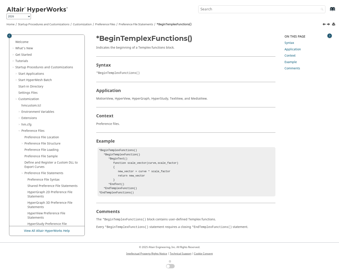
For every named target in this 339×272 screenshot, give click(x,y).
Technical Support (180, 254)
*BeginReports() (39, 51)
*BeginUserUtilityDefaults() (47, 121)
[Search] (321, 9)
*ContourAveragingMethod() (48, 185)
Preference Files (105, 24)
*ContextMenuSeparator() (46, 172)
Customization (82, 24)
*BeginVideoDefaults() (43, 128)
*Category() (36, 153)
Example (291, 62)
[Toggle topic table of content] (329, 35)
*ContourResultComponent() (48, 210)
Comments (292, 68)
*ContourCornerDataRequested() (51, 197)
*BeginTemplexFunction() (46, 83)
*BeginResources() (41, 58)
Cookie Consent (203, 254)
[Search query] (261, 9)
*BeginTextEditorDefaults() (47, 102)
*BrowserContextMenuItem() (48, 140)
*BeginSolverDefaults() (44, 64)
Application (293, 49)
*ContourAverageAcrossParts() (49, 178)
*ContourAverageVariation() (47, 191)
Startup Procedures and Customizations (43, 24)
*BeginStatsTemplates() (44, 70)
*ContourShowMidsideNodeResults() (54, 223)
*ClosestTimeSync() (41, 159)
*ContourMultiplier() (42, 204)
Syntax (289, 43)
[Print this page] (334, 24)
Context (290, 55)
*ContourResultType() (43, 217)
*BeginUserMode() (41, 115)
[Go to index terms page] (328, 11)
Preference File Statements (136, 24)
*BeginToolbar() (39, 109)
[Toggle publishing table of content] (9, 35)
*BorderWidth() (38, 134)
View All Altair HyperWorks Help (47, 231)
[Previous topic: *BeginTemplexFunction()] (324, 24)
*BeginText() (36, 96)
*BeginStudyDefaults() (43, 77)
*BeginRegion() (38, 45)
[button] (25, 39)
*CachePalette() (38, 147)
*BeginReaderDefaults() (44, 39)
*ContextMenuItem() (42, 166)
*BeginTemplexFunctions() (174, 24)
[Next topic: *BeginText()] (329, 24)
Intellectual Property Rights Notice (146, 254)
